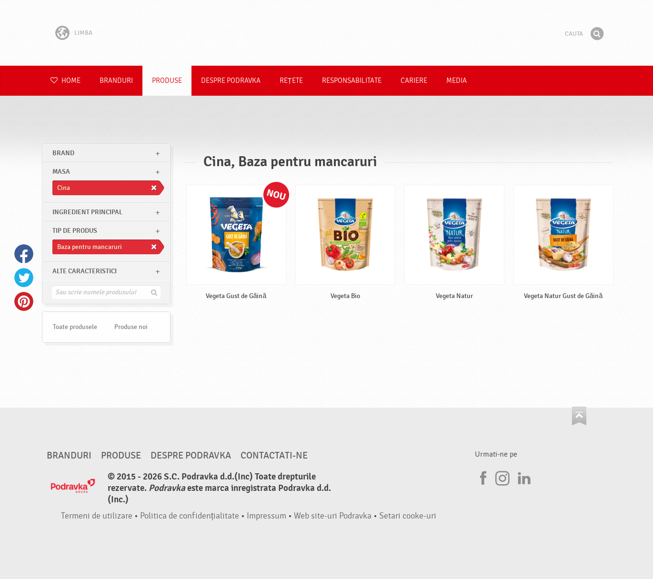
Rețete (291, 81)
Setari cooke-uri (407, 516)
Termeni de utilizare (96, 516)
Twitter (23, 277)
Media (456, 81)
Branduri (116, 81)
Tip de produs (74, 231)
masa (61, 172)
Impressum (266, 516)
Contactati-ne (274, 455)
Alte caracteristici (84, 271)
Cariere (414, 81)
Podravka (326, 32)
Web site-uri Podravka (333, 516)
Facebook (23, 253)
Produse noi (131, 327)
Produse (167, 81)
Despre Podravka (231, 81)
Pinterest (23, 301)
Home (65, 81)
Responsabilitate (352, 81)
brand (63, 153)
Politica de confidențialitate (189, 516)
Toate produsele (75, 327)
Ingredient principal (87, 212)
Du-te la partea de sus (579, 416)
